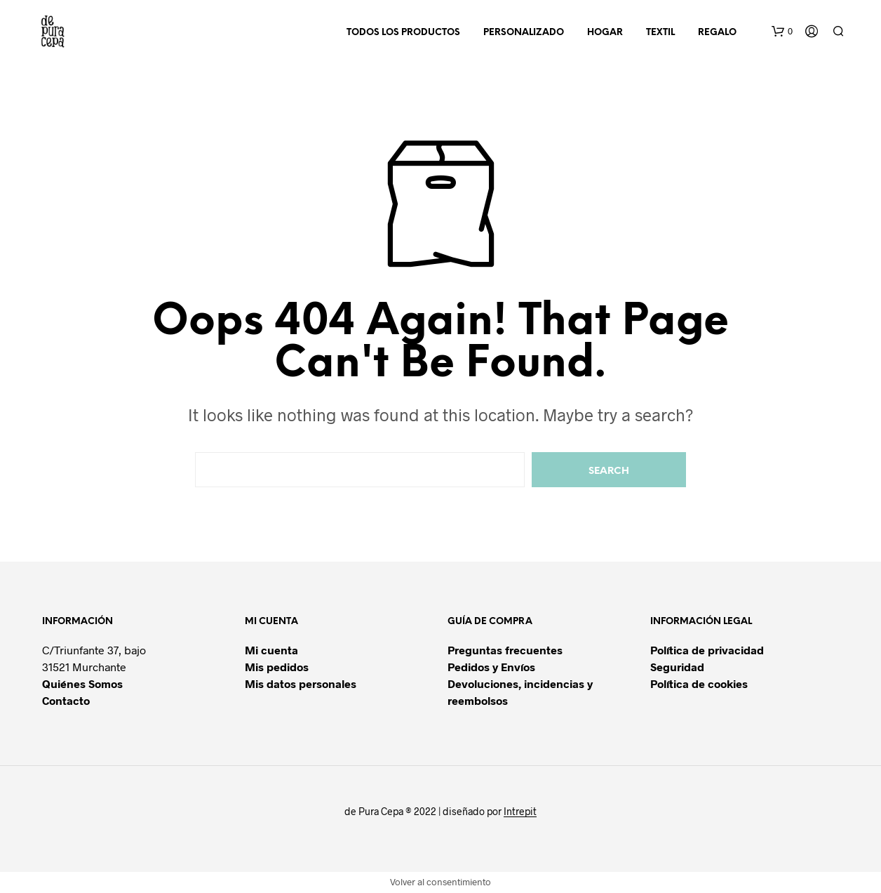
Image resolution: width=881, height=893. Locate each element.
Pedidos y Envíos (491, 666)
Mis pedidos (277, 666)
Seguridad (677, 666)
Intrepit (520, 811)
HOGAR (605, 32)
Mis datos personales (300, 683)
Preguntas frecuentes (505, 649)
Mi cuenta (271, 649)
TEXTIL (660, 32)
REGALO (717, 32)
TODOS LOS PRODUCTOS (403, 32)
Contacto (66, 700)
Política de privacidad (707, 649)
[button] (782, 32)
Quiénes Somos (82, 683)
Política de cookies (699, 683)
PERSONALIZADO (523, 32)
